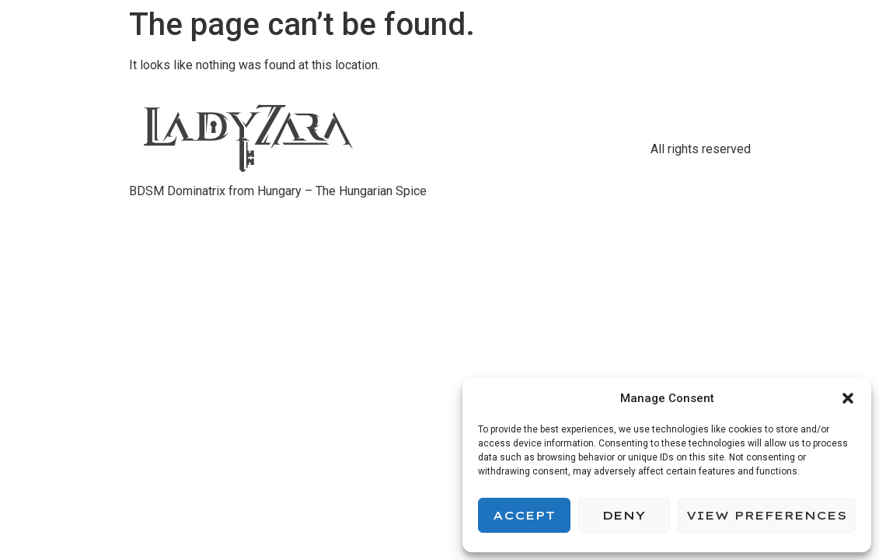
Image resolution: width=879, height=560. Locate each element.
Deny (623, 515)
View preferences (766, 515)
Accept (524, 515)
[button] (848, 398)
